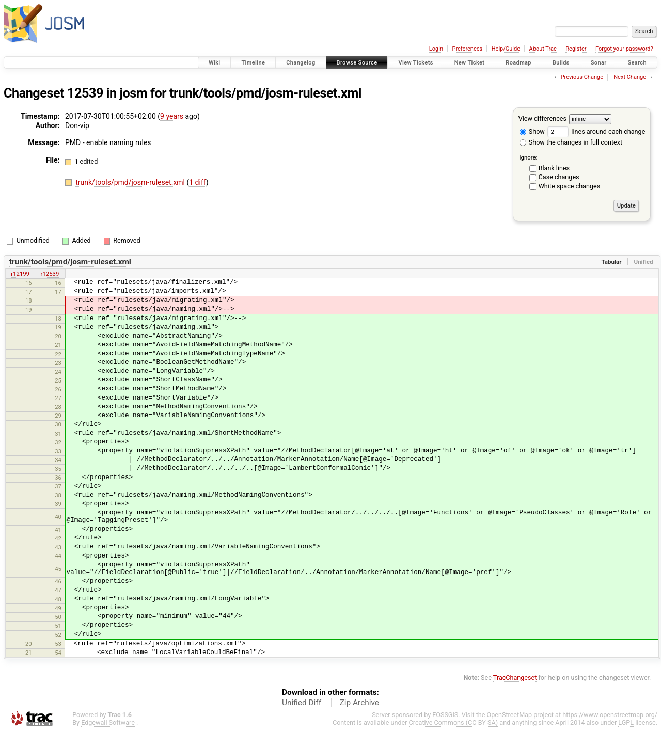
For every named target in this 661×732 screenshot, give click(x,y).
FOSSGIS (445, 715)
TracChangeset (515, 677)
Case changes (559, 177)
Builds (561, 62)
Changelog (300, 62)
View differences (542, 118)
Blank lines (554, 168)
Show (532, 131)
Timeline (253, 62)
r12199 (20, 273)
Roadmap (518, 62)
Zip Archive (359, 702)
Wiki (215, 62)
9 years (171, 116)
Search (637, 62)
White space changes (570, 186)
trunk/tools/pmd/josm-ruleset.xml (265, 93)
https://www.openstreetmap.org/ (609, 715)
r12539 (50, 273)
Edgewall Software (108, 722)
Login (436, 48)
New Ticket (469, 62)
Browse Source (357, 62)
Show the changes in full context (571, 142)
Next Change (629, 77)
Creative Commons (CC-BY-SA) (453, 722)
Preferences (467, 48)
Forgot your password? (624, 48)
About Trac (543, 48)
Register (575, 48)
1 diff (197, 182)
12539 (85, 93)
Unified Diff (301, 702)
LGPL (626, 722)
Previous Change (582, 77)
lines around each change (596, 131)
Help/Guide (506, 48)
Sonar (599, 62)
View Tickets (415, 62)
